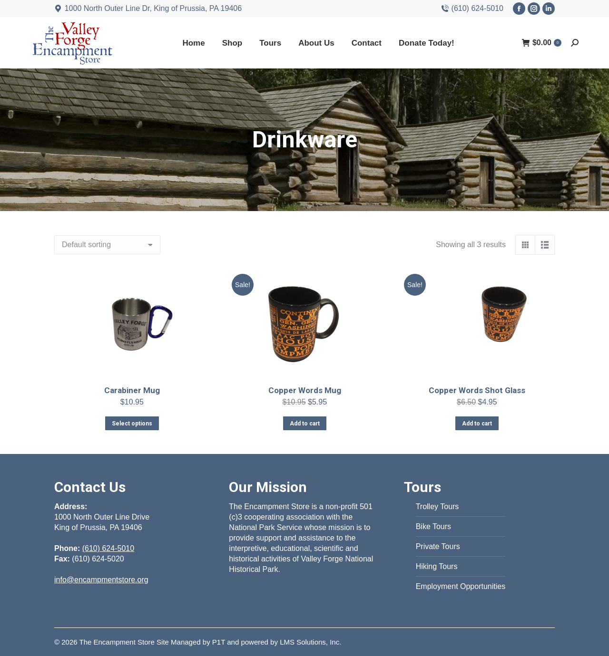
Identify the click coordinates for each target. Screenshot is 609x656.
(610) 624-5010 (472, 8)
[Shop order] (107, 244)
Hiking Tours (437, 566)
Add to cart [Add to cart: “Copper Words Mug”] (304, 423)
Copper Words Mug (304, 390)
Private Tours (438, 546)
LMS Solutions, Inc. (310, 642)
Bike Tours (433, 526)
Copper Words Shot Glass (477, 390)
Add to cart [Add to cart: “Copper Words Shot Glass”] (477, 422)
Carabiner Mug (132, 390)
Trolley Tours (437, 506)
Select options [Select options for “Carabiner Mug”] (132, 423)
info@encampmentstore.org (101, 580)
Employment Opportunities (461, 586)
